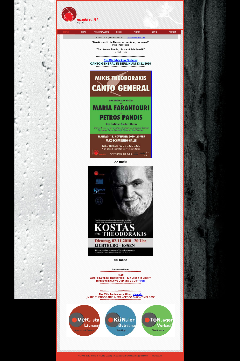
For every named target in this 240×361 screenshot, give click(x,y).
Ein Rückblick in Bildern (120, 60)
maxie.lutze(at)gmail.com (136, 356)
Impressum (157, 356)
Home (66, 32)
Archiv (137, 32)
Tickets (119, 32)
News (83, 32)
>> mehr (141, 281)
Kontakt (172, 32)
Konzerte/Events (101, 32)
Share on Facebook (136, 38)
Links (154, 32)
